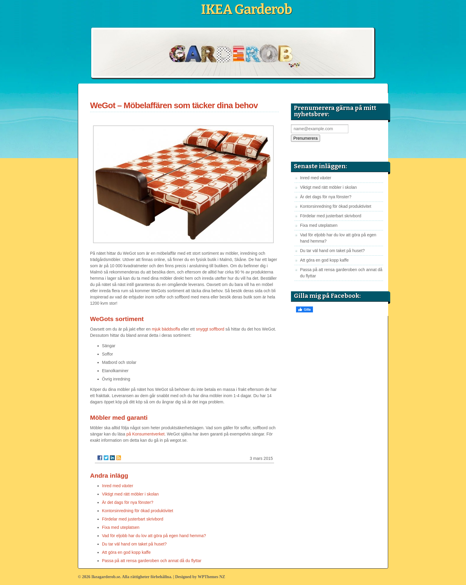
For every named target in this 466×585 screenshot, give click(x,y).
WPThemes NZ (211, 577)
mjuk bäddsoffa (166, 329)
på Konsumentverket (145, 434)
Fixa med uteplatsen (120, 527)
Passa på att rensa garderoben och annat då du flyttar (151, 560)
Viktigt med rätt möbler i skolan (130, 494)
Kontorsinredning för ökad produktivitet (137, 510)
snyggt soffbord (210, 329)
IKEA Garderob (246, 9)
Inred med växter (117, 485)
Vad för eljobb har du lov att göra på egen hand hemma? (154, 535)
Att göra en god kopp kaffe (126, 552)
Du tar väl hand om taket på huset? (134, 544)
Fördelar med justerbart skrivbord (132, 519)
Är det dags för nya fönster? (127, 502)
